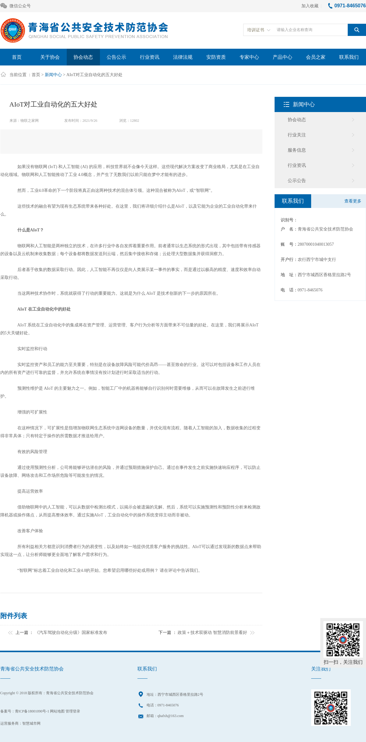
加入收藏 (309, 6)
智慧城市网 (31, 723)
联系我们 (349, 57)
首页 (17, 57)
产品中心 (282, 57)
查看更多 (352, 201)
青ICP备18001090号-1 (32, 711)
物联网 (40, 166)
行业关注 (297, 134)
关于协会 (50, 57)
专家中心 (249, 57)
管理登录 (73, 711)
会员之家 (315, 57)
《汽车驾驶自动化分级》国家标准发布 (71, 632)
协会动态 (83, 57)
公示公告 (297, 180)
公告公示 (116, 57)
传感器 (254, 246)
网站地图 (57, 711)
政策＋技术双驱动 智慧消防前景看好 (212, 632)
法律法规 (183, 57)
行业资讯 (149, 57)
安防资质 (216, 57)
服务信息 (297, 150)
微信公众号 (15, 6)
